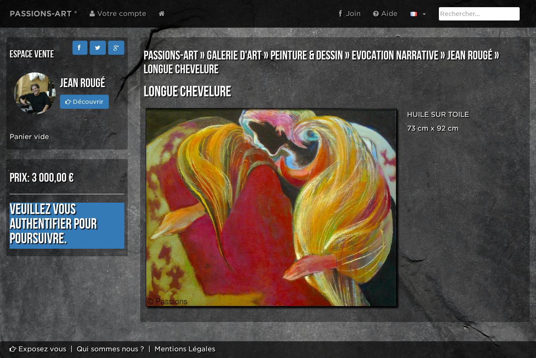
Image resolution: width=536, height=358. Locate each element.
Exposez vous (38, 349)
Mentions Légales (185, 349)
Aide (385, 14)
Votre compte (118, 14)
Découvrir (84, 101)
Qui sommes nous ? (110, 349)
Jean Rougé (469, 55)
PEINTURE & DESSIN (307, 55)
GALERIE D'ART (234, 55)
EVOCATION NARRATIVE (395, 55)
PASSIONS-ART (171, 55)
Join (350, 14)
